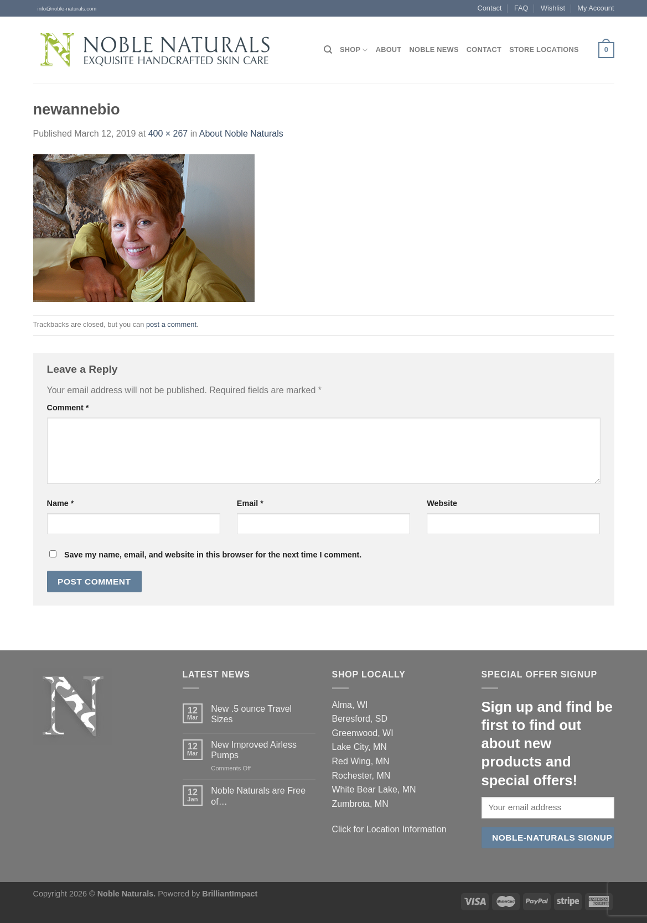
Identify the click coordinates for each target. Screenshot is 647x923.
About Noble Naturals (241, 133)
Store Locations (544, 49)
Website (442, 503)
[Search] (328, 49)
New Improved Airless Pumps (254, 750)
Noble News (433, 49)
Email (250, 503)
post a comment (171, 324)
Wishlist (553, 8)
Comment (68, 407)
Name (60, 503)
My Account (595, 8)
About (389, 49)
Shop (354, 50)
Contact (489, 8)
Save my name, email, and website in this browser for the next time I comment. (212, 554)
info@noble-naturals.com (65, 9)
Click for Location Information (389, 829)
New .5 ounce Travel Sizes (251, 714)
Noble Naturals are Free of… (258, 796)
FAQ (521, 8)
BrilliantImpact (229, 893)
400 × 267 (168, 133)
